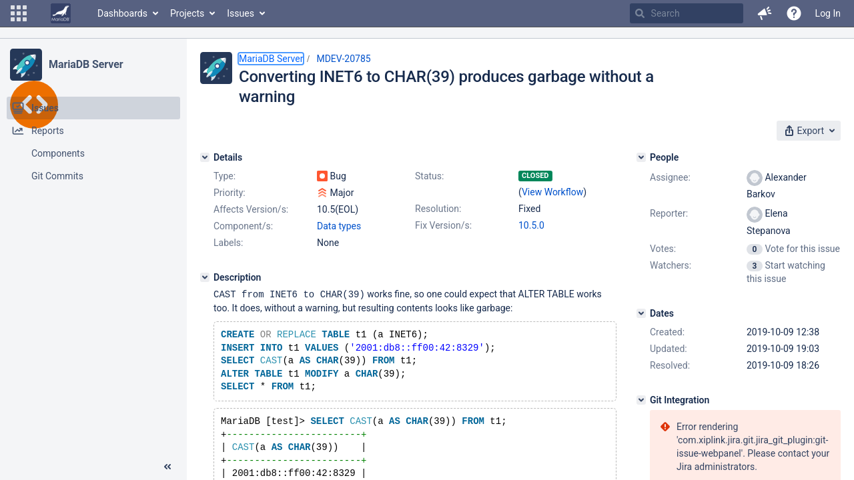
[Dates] (641, 313)
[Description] (204, 277)
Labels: (228, 242)
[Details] (204, 157)
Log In (828, 13)
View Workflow (552, 192)
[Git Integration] (641, 400)
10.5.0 (531, 225)
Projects (187, 13)
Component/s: (243, 226)
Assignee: (670, 177)
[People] (641, 157)
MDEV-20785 (343, 58)
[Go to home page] (60, 13)
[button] (19, 13)
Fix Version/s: (443, 225)
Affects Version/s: (251, 209)
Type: (225, 176)
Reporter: (669, 213)
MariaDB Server (86, 64)
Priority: (230, 192)
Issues (240, 13)
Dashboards (122, 13)
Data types (339, 226)
